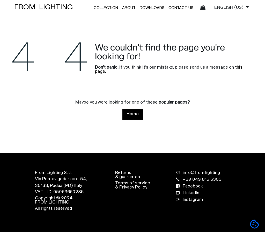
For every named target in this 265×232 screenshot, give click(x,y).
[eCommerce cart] (202, 7)
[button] (254, 224)
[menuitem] (106, 7)
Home (133, 114)
